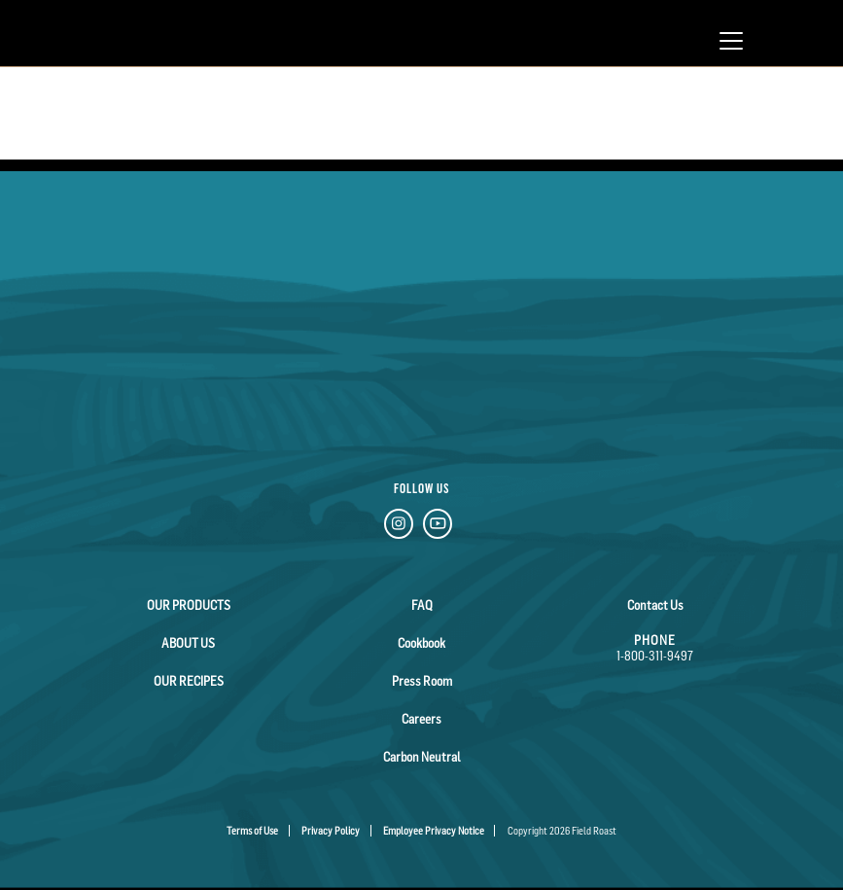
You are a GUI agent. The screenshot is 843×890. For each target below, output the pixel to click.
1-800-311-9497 (654, 655)
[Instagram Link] (398, 527)
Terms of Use (252, 831)
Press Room (422, 681)
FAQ (422, 605)
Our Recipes (189, 681)
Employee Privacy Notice (433, 831)
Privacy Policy (330, 831)
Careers (421, 719)
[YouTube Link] (437, 527)
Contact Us (655, 605)
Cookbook (421, 643)
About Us (188, 643)
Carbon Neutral (422, 757)
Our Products (188, 605)
